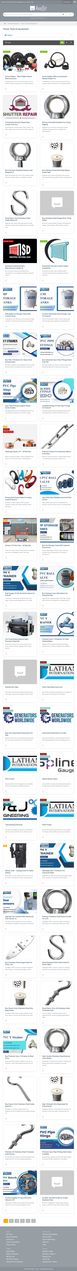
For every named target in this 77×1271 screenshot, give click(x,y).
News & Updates (12, 1237)
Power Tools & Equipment (29, 23)
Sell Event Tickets (12, 1259)
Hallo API (46, 1242)
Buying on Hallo (48, 1251)
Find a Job (46, 1259)
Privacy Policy (11, 1245)
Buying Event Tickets (50, 1262)
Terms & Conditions (13, 1242)
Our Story (9, 1234)
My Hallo (67, 2)
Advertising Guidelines (50, 1234)
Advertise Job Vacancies (14, 1262)
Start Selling (10, 1251)
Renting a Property (49, 1254)
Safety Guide (47, 1237)
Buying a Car (47, 1256)
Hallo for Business (12, 1254)
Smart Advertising (49, 1239)
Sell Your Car (10, 1256)
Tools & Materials (13, 23)
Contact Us (10, 1239)
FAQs (44, 1245)
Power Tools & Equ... (38, 18)
